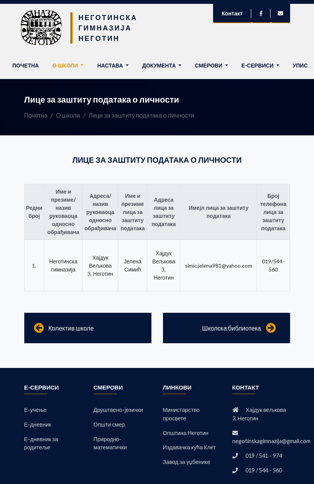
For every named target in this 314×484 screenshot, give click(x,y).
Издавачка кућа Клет (189, 447)
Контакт (232, 13)
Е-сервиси (258, 65)
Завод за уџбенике (186, 462)
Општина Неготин (186, 433)
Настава (110, 65)
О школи (65, 65)
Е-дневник (37, 424)
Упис (300, 65)
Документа (159, 65)
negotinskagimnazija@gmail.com (271, 441)
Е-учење (35, 409)
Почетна (27, 65)
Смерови (209, 65)
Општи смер (109, 424)
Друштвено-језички (118, 409)
